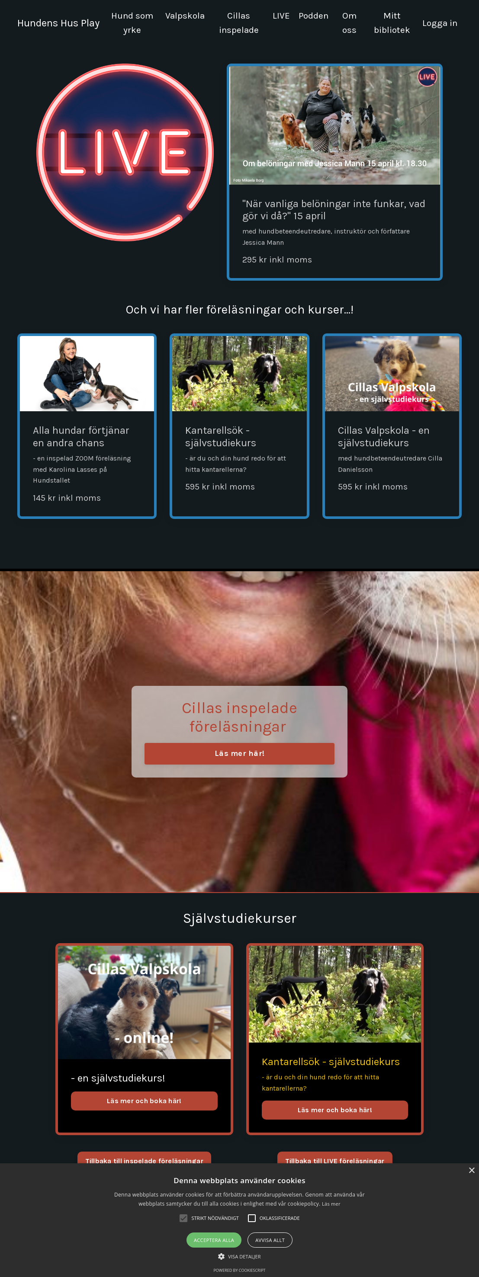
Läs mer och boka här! (144, 1101)
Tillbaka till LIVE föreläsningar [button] (335, 1161)
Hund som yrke (132, 22)
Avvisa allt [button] (270, 1240)
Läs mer (331, 1203)
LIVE (280, 15)
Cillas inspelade (238, 22)
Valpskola (185, 15)
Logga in (439, 23)
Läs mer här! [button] (239, 754)
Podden (313, 15)
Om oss (349, 22)
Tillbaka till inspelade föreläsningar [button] (144, 1161)
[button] (239, 1256)
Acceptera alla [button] (214, 1240)
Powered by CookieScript (239, 1270)
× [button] (471, 1171)
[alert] (239, 1220)
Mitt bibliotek (391, 22)
